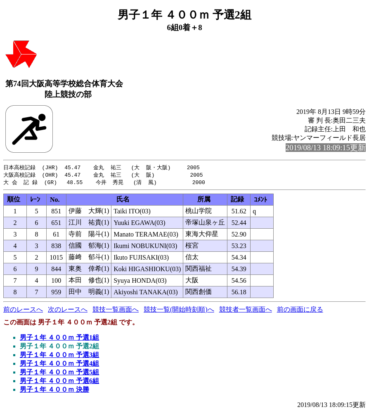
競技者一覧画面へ (245, 310)
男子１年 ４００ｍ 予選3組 (59, 356)
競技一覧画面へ (115, 310)
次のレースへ (68, 310)
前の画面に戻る (300, 310)
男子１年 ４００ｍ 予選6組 (59, 382)
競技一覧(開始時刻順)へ (179, 310)
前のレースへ (23, 310)
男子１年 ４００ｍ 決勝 (54, 390)
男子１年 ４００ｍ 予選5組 (59, 373)
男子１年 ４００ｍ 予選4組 (59, 364)
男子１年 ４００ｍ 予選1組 (59, 338)
